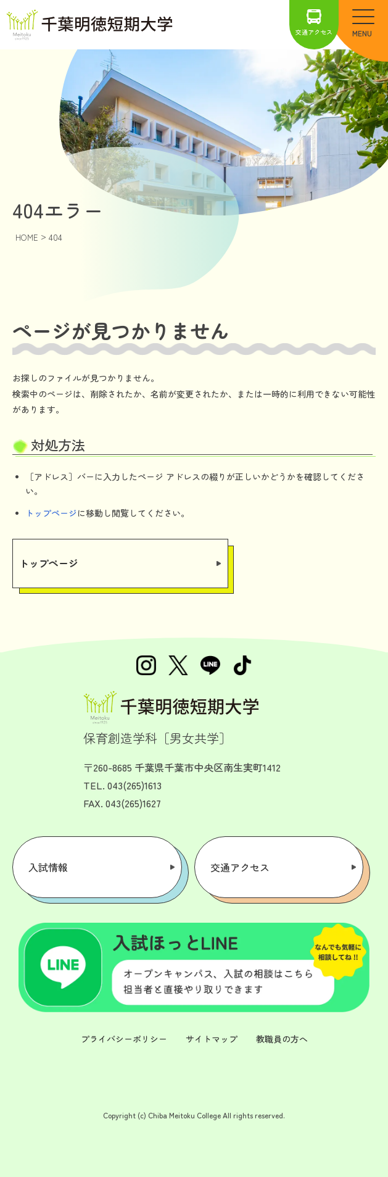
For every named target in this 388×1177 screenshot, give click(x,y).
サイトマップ (211, 1039)
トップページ (51, 513)
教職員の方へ (282, 1039)
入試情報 (48, 867)
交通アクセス (313, 22)
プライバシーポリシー (124, 1039)
